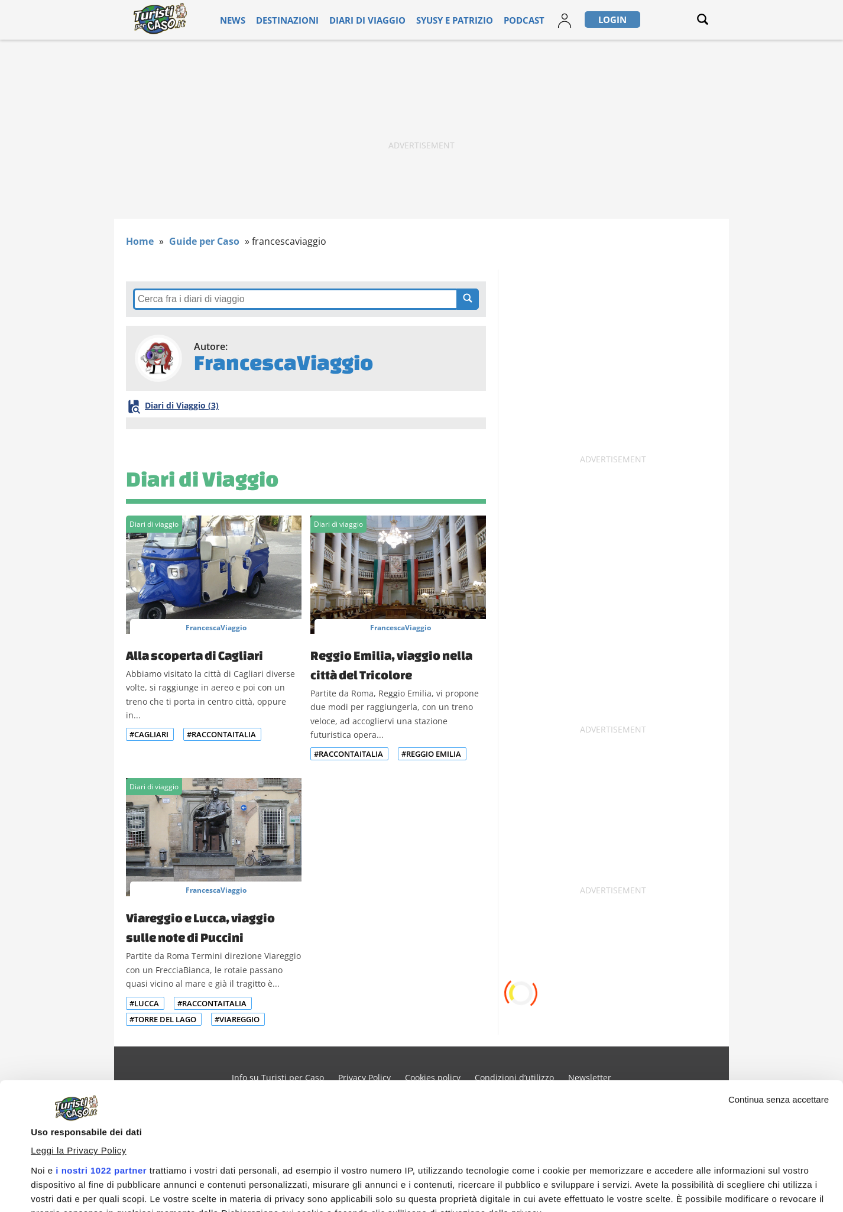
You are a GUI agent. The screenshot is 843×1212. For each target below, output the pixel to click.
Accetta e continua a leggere (566, 1181)
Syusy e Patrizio (435, 20)
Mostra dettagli (63, 1154)
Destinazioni (296, 20)
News (249, 20)
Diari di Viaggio (202, 478)
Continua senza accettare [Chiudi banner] (778, 973)
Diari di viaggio (363, 20)
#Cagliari (148, 734)
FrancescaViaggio (216, 628)
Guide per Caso (204, 241)
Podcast (494, 20)
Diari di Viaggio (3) (180, 405)
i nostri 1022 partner (101, 1044)
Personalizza (740, 1183)
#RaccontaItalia (221, 734)
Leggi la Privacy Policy (79, 1024)
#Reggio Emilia (431, 753)
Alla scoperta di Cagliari (194, 655)
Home (140, 241)
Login (577, 20)
